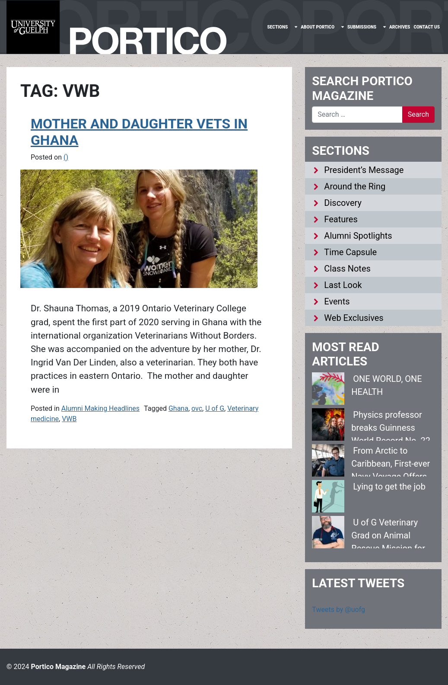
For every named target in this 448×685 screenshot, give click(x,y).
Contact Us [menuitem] (426, 27)
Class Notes (347, 268)
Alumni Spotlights (358, 235)
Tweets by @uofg (338, 609)
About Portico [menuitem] (317, 27)
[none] (282, 27)
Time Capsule (350, 252)
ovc (196, 408)
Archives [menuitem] (399, 27)
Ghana (178, 408)
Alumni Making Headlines (100, 408)
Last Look (343, 285)
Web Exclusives (353, 318)
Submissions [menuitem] (361, 27)
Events (337, 301)
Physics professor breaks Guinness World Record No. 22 (390, 428)
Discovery (343, 203)
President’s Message (364, 170)
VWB (69, 419)
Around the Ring (354, 186)
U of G (214, 408)
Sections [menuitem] (277, 27)
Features (340, 219)
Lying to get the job (389, 486)
